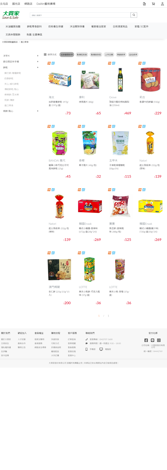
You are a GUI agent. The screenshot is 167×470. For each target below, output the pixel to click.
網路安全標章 (40, 347)
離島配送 (55, 351)
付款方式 (55, 343)
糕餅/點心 (8, 111)
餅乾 (5, 67)
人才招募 (22, 339)
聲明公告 (22, 347)
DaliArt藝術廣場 (46, 3)
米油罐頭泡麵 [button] (13, 26)
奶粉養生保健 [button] (55, 26)
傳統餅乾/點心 (11, 89)
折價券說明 (56, 347)
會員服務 (38, 343)
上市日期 (109, 54)
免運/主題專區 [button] (34, 34)
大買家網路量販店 (10, 42)
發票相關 (72, 343)
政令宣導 (5, 355)
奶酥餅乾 (8, 78)
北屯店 (4, 3)
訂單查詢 (72, 339)
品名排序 (133, 54)
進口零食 (25, 42)
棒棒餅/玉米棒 (11, 94)
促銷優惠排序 (67, 54)
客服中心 (72, 355)
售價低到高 (82, 54)
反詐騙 (4, 351)
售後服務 (72, 347)
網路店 (28, 3)
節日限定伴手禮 (11, 61)
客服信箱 (72, 351)
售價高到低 (96, 54)
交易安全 (5, 343)
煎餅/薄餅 (9, 100)
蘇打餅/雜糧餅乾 (12, 73)
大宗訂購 (55, 355)
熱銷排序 (121, 54)
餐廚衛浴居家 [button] (98, 26)
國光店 (16, 3)
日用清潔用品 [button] (120, 26)
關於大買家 (6, 339)
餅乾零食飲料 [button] (34, 26)
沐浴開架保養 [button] (77, 26)
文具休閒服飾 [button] (13, 34)
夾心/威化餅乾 (11, 84)
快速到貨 (55, 339)
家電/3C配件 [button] (141, 26)
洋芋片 (6, 55)
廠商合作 (22, 343)
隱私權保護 (6, 347)
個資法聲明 (39, 339)
